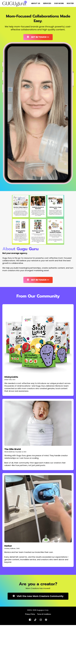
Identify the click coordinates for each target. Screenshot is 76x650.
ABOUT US (35, 3)
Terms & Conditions (44, 614)
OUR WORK (59, 3)
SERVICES (47, 3)
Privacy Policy (30, 614)
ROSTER (70, 3)
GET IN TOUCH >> (38, 37)
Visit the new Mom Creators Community (38, 596)
